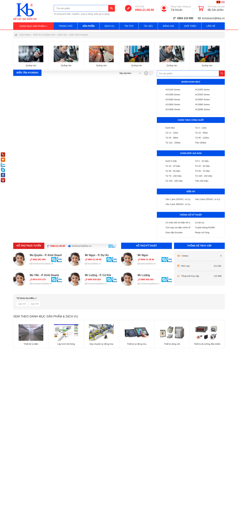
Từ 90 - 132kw (202, 137)
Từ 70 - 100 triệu (173, 176)
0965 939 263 (93, 279)
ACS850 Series (202, 99)
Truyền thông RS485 (205, 227)
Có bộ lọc (199, 222)
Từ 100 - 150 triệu (203, 176)
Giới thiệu (190, 26)
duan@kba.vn (93, 263)
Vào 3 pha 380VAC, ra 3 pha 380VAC (183, 204)
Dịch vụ (109, 26)
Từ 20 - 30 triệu (202, 166)
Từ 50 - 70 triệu (202, 171)
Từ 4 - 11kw (201, 128)
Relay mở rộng (202, 232)
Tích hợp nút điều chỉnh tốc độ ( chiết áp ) (185, 227)
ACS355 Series (202, 89)
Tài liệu (148, 26)
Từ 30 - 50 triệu (172, 171)
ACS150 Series (172, 89)
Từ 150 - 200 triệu (174, 181)
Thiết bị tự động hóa (44, 35)
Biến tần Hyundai (79, 35)
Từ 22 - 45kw (201, 133)
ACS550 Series (202, 94)
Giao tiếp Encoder (174, 232)
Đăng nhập (176, 6)
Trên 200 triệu (201, 181)
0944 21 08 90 (146, 259)
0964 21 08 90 (93, 259)
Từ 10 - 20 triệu (172, 166)
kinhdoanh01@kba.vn (41, 263)
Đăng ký (187, 6)
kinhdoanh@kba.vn (213, 18)
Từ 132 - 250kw (172, 142)
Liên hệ (210, 26)
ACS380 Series (172, 94)
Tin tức (129, 26)
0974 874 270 (38, 279)
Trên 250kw (200, 142)
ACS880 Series (202, 104)
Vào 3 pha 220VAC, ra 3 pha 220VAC (213, 199)
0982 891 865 (38, 259)
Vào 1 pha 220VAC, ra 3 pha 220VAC (183, 199)
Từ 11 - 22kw (171, 133)
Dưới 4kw (170, 128)
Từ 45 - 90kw (171, 137)
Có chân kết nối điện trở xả (178, 222)
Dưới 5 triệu (171, 161)
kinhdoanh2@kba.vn (41, 283)
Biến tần (62, 35)
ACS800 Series (172, 104)
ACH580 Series (172, 109)
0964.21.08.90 (144, 10)
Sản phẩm (88, 26)
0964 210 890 (185, 18)
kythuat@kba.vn (147, 263)
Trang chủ (65, 26)
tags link (22, 304)
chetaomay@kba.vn (96, 283)
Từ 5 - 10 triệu (202, 161)
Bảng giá (168, 26)
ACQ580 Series (202, 109)
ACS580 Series (172, 99)
